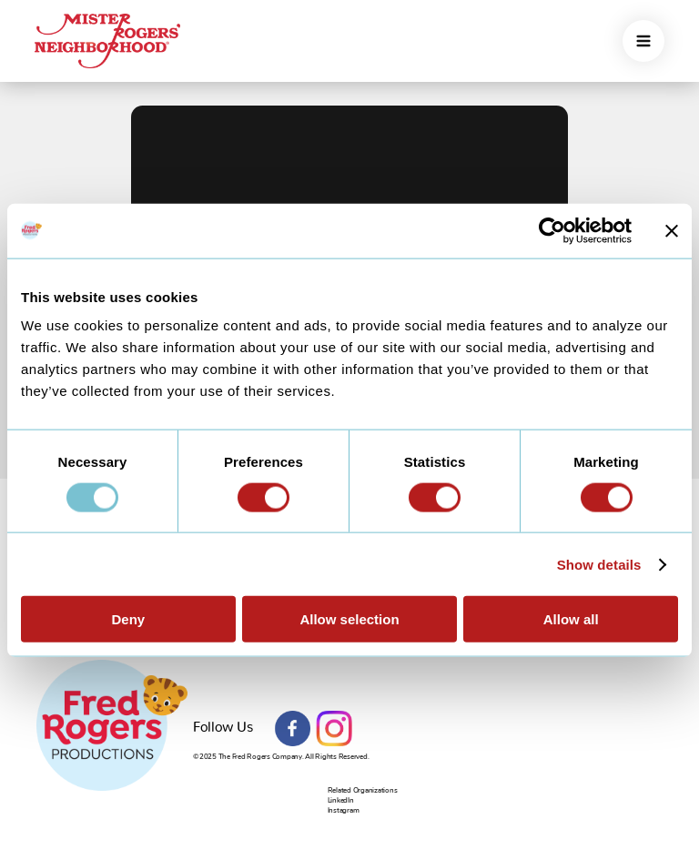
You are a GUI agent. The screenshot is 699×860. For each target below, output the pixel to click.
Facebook (293, 729)
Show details (599, 564)
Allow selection (349, 619)
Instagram (334, 729)
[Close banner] (671, 230)
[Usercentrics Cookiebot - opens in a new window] (552, 230)
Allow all (571, 619)
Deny (128, 619)
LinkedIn (341, 800)
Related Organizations (363, 790)
